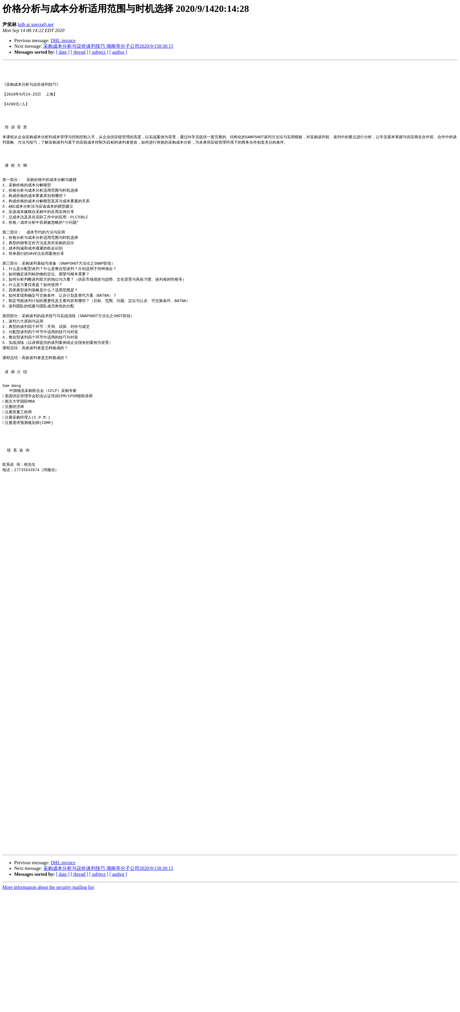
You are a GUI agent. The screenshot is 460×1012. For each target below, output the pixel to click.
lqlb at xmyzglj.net (35, 24)
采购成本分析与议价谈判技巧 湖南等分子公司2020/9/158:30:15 (108, 46)
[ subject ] (98, 52)
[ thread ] (79, 52)
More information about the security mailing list (48, 1006)
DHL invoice (63, 40)
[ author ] (118, 52)
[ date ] (62, 52)
